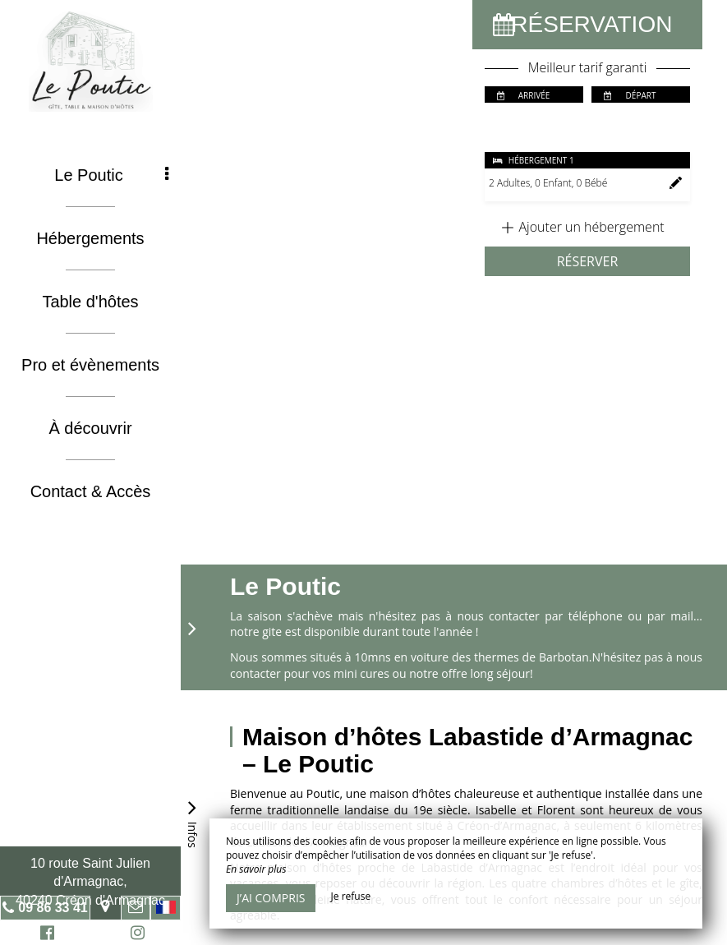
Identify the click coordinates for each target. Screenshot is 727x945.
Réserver (588, 261)
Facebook (45, 934)
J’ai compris (271, 898)
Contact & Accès (90, 491)
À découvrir (89, 428)
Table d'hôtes (90, 302)
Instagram (135, 934)
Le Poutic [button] (111, 175)
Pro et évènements (90, 365)
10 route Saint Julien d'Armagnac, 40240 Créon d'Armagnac (90, 881)
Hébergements (90, 238)
